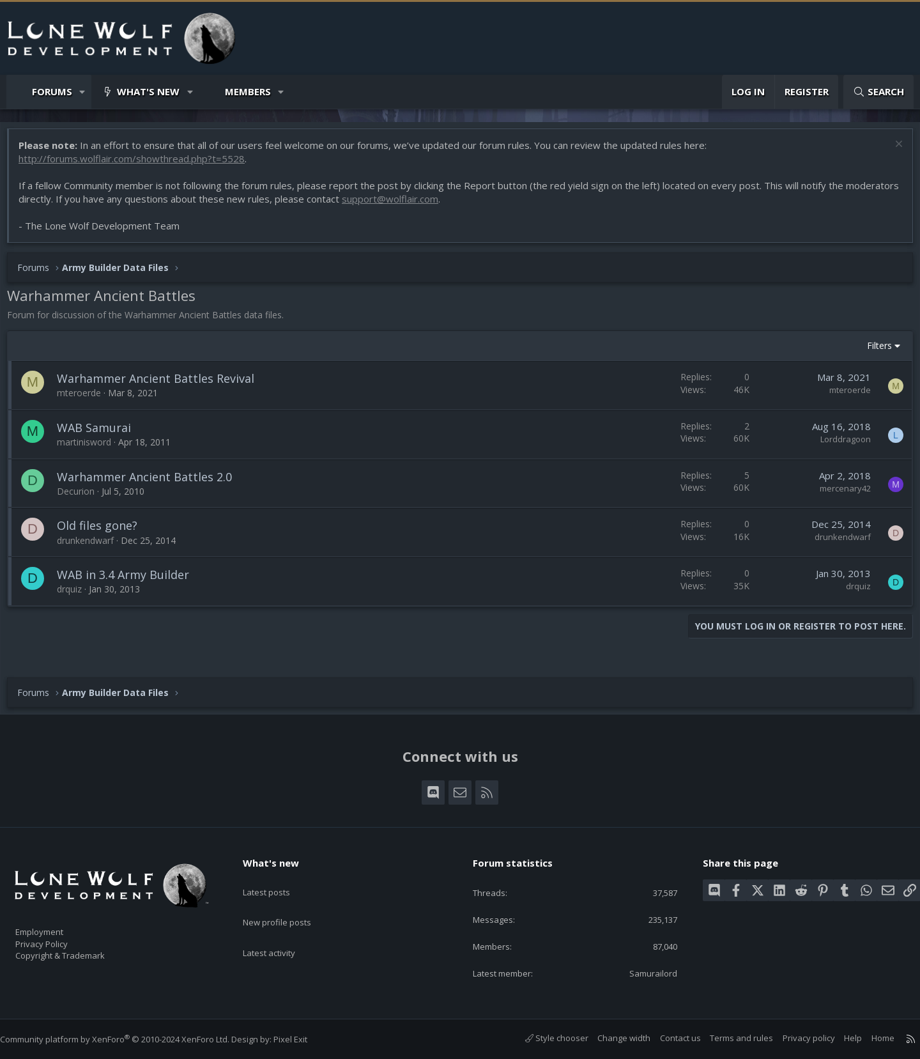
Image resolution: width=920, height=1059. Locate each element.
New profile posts (289, 903)
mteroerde (85, 399)
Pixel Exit (303, 1039)
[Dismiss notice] (890, 151)
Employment (56, 924)
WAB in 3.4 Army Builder (129, 581)
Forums (52, 91)
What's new (148, 91)
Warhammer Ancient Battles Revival (162, 384)
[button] (82, 92)
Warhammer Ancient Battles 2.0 (150, 483)
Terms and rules (728, 1038)
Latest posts (277, 878)
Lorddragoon (839, 445)
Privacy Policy (58, 937)
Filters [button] (873, 352)
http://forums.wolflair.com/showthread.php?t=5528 (138, 164)
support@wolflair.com (452, 205)
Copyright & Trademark (80, 951)
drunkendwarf (91, 547)
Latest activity (280, 928)
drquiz (75, 595)
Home (870, 1038)
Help (840, 1038)
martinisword (90, 448)
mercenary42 (838, 494)
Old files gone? (103, 531)
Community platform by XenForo (127, 1039)
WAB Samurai (100, 434)
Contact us (667, 1038)
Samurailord (645, 972)
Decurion (82, 497)
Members (248, 91)
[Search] (878, 92)
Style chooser (544, 1038)
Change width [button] (611, 1038)
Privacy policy (796, 1038)
